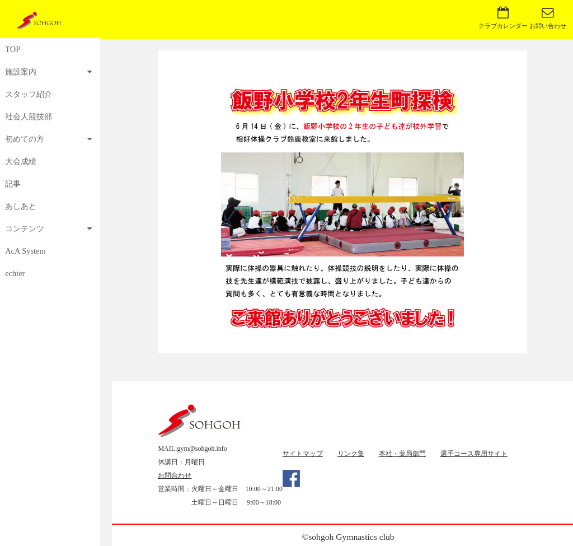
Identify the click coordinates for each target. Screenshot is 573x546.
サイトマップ (303, 454)
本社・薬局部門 (402, 454)
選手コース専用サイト (474, 454)
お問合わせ (174, 475)
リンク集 (350, 454)
